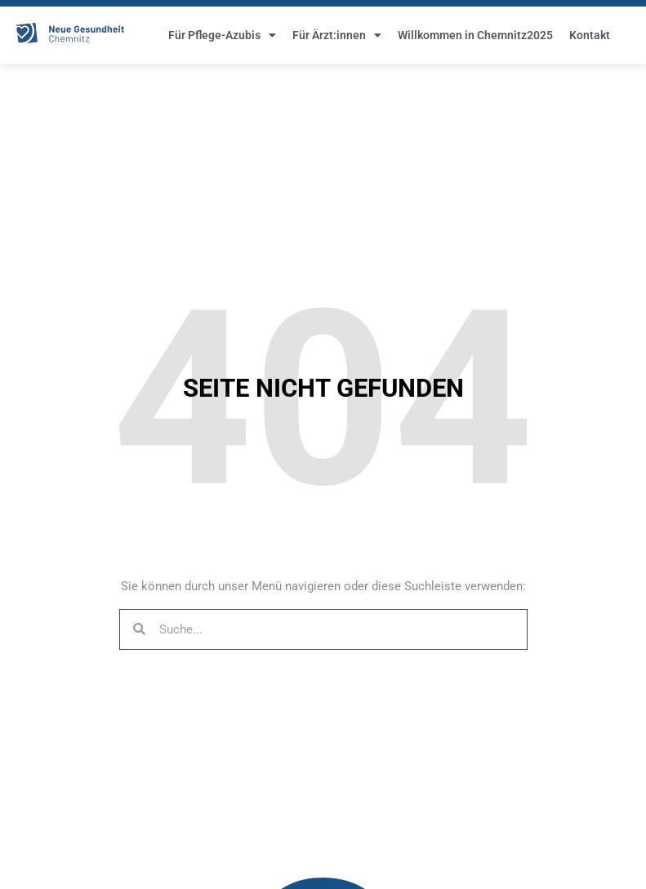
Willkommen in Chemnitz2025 (475, 40)
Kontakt (589, 40)
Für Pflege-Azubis (222, 41)
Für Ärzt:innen (336, 41)
